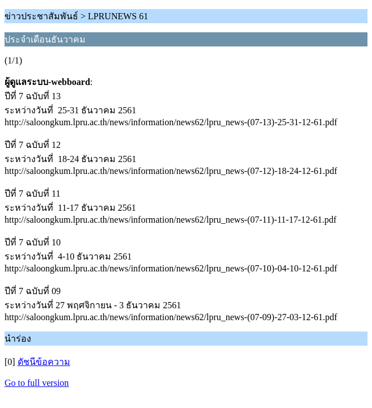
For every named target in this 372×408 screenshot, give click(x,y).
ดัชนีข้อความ (44, 362)
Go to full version (37, 383)
